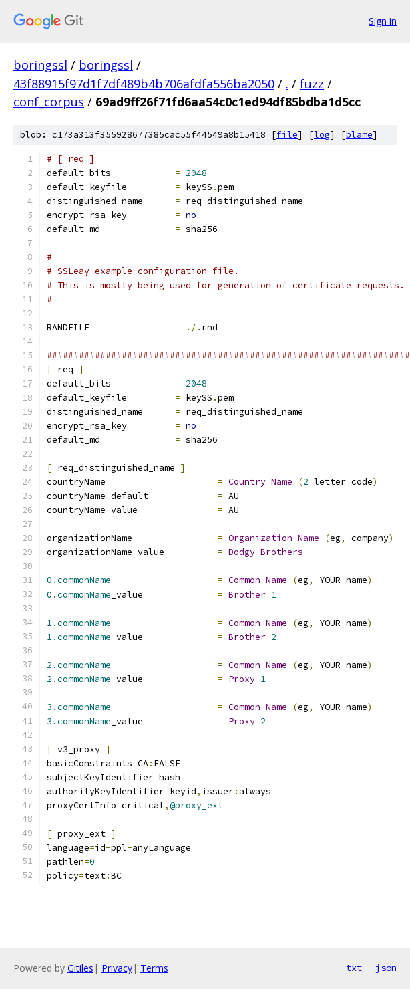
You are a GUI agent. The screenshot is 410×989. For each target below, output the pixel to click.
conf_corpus (48, 102)
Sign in (383, 21)
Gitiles (80, 968)
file (287, 134)
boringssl (40, 65)
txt (354, 968)
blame (359, 134)
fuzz (312, 84)
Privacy (116, 968)
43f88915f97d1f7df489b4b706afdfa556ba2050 (143, 84)
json (386, 968)
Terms (154, 968)
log (322, 134)
